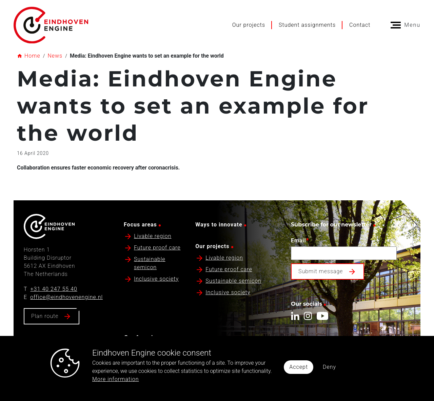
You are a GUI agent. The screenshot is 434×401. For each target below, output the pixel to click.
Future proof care (157, 247)
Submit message (320, 271)
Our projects (248, 25)
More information (115, 379)
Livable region (153, 236)
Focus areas (140, 224)
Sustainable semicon (233, 281)
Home (32, 56)
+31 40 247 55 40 (54, 289)
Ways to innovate (218, 224)
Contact (359, 25)
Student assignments (307, 25)
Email (300, 240)
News (54, 56)
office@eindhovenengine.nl (66, 297)
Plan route (44, 316)
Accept (298, 367)
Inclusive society (156, 279)
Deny (329, 367)
